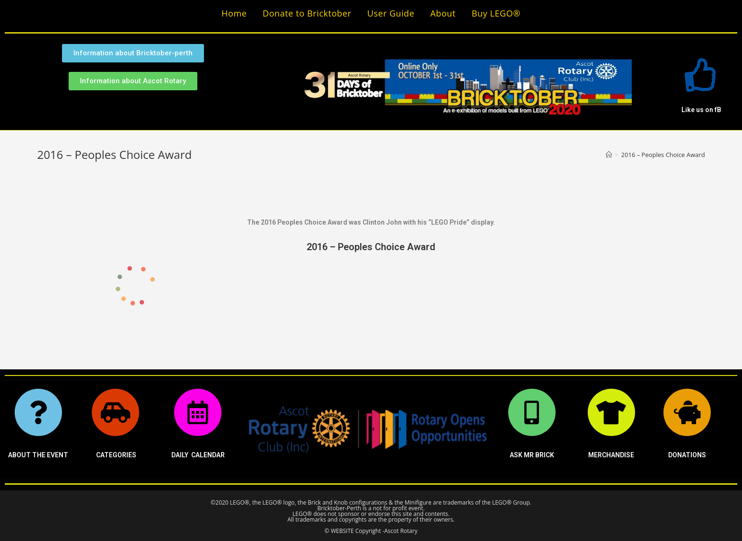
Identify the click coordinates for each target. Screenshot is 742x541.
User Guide (391, 13)
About (443, 13)
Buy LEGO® (496, 13)
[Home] (609, 154)
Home (234, 13)
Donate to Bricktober (307, 13)
